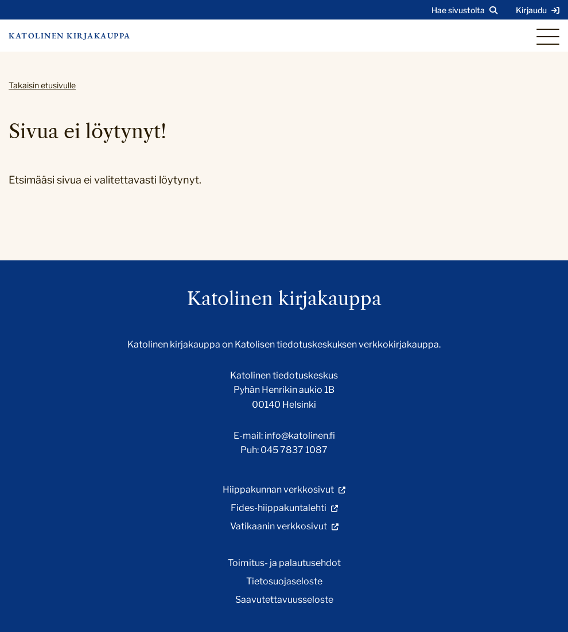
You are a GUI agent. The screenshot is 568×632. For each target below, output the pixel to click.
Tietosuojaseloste (284, 581)
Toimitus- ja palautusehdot (284, 562)
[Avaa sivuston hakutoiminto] (464, 10)
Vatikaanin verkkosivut (278, 526)
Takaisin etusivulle (42, 85)
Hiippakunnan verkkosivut (278, 489)
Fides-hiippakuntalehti (278, 507)
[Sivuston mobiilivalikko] (547, 37)
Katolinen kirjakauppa (70, 35)
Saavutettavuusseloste (284, 599)
